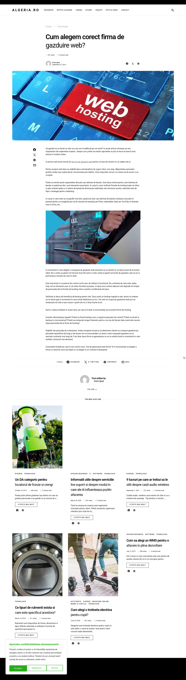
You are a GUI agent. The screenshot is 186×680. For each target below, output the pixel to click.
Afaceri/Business (79, 474)
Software (97, 474)
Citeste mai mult (26, 504)
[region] (36, 658)
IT (90, 474)
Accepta (54, 668)
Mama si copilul (79, 604)
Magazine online (100, 601)
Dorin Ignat (56, 62)
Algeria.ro (26, 10)
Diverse (18, 474)
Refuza (37, 668)
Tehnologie (62, 26)
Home (49, 26)
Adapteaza (19, 668)
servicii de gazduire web (81, 162)
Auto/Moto (76, 601)
